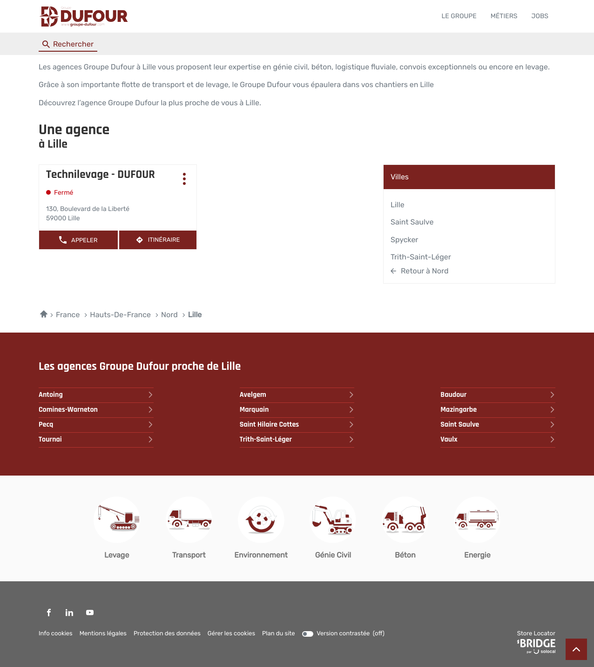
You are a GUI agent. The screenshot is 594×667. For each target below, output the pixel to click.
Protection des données (167, 634)
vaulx (497, 439)
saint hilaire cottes (297, 424)
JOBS (540, 16)
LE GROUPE (458, 16)
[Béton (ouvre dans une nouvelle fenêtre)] (405, 528)
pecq (96, 424)
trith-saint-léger (297, 439)
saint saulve (497, 424)
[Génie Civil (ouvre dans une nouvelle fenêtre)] (333, 528)
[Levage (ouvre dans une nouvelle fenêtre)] (117, 528)
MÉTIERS (504, 16)
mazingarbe (497, 410)
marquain (297, 410)
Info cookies (56, 634)
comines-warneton (96, 410)
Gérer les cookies (231, 633)
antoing (96, 395)
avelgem (297, 395)
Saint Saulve (412, 222)
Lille (398, 204)
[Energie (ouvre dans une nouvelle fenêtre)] (477, 528)
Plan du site (278, 633)
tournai (96, 439)
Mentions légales (103, 634)
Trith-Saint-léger (421, 256)
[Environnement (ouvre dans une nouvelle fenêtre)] (261, 528)
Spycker (404, 239)
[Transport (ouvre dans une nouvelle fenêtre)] (189, 528)
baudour (497, 395)
